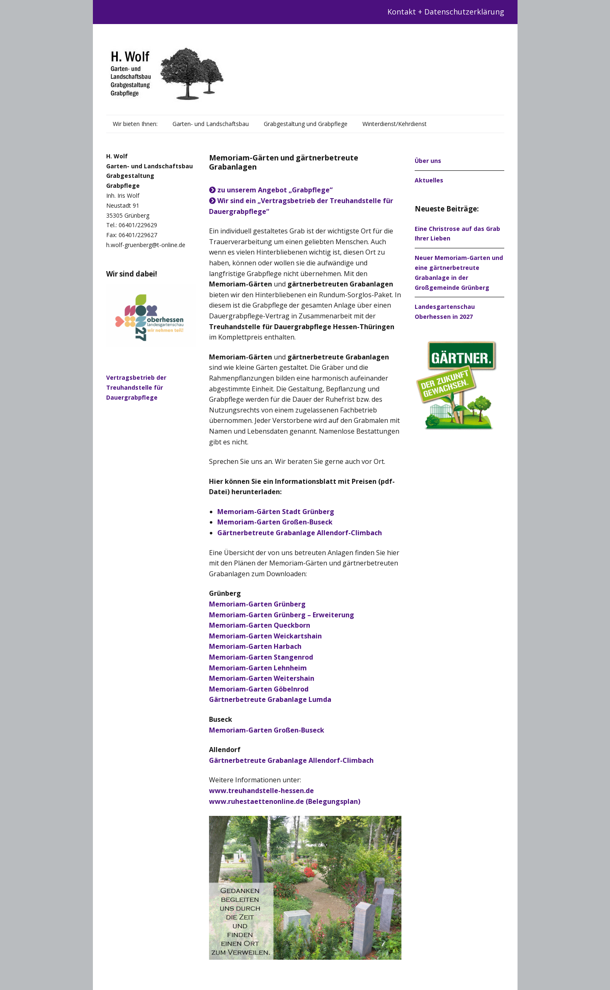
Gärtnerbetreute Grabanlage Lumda (270, 699)
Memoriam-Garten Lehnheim (258, 667)
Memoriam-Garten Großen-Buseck (266, 730)
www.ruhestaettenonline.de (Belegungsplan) (284, 801)
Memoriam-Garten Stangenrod (261, 657)
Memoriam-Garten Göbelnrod (259, 689)
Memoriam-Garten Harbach (255, 646)
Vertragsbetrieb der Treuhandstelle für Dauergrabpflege (136, 387)
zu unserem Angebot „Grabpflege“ (271, 189)
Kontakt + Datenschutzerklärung (445, 12)
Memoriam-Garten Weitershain (261, 678)
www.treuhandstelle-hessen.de (261, 790)
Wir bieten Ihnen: (135, 124)
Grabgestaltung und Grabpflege (306, 124)
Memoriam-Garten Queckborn (259, 625)
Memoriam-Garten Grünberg (257, 604)
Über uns (428, 161)
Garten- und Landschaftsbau (211, 124)
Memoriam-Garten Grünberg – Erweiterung (281, 614)
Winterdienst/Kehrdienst (394, 124)
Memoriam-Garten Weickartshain (265, 636)
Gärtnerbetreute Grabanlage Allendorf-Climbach (291, 760)
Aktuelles (429, 180)
